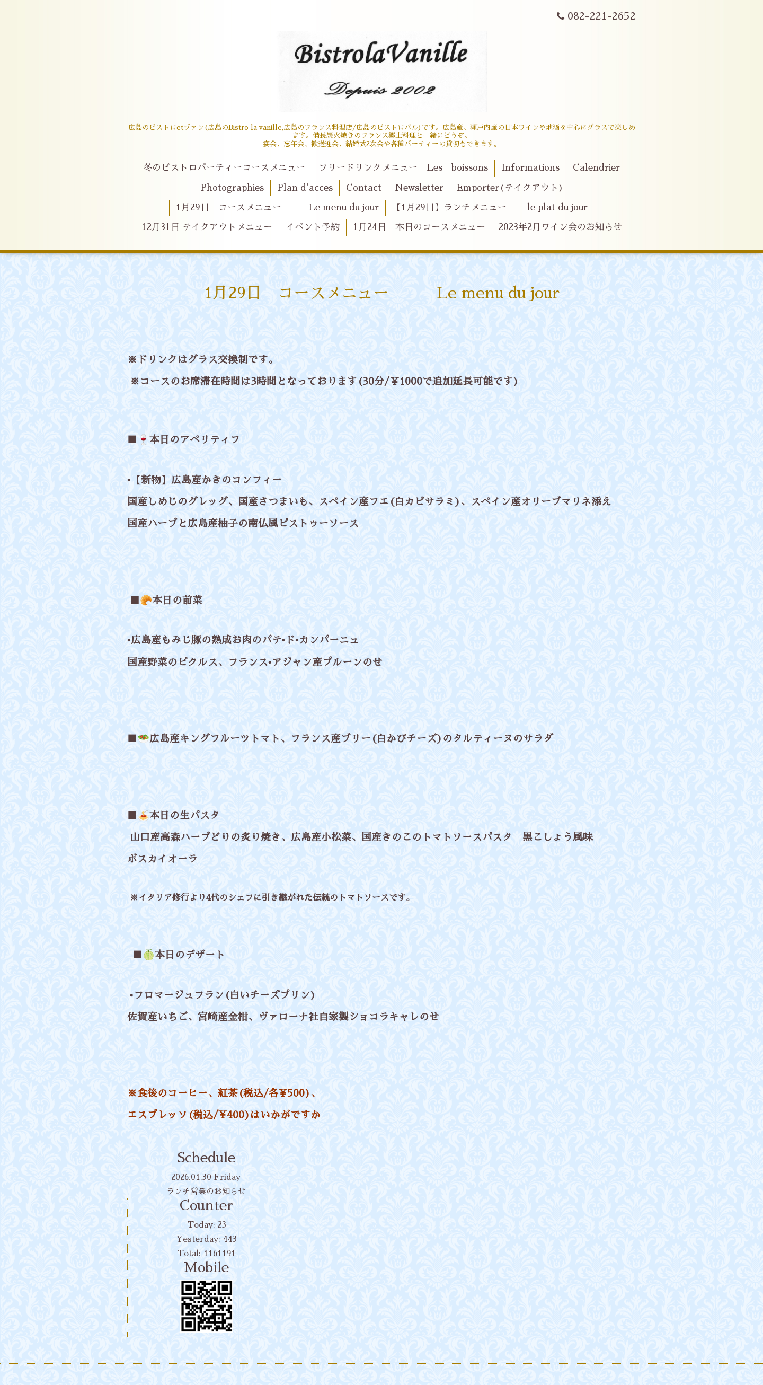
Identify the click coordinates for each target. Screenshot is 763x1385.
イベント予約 (313, 227)
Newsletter (419, 187)
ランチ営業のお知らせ (206, 1191)
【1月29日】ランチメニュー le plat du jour (490, 207)
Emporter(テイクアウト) (510, 187)
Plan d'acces (305, 187)
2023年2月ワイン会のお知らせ (560, 227)
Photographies (232, 187)
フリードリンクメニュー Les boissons (403, 167)
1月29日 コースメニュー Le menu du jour (277, 207)
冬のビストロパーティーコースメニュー (224, 167)
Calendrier (596, 167)
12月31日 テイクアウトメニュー (206, 227)
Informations (530, 167)
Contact (364, 187)
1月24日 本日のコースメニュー (419, 227)
